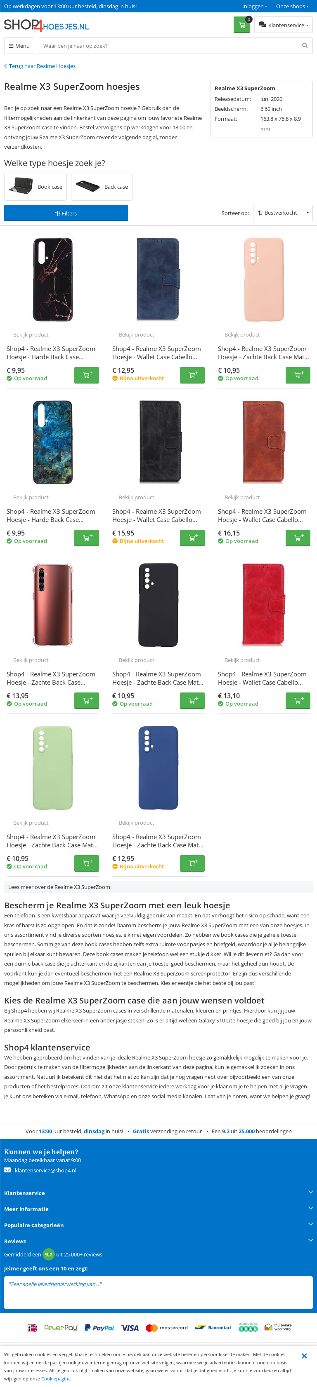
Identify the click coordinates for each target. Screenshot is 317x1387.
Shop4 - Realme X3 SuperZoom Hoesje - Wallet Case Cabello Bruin (262, 519)
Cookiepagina (56, 1378)
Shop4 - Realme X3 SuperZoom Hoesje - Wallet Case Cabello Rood (262, 682)
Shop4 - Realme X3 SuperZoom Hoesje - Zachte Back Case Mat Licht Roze (262, 356)
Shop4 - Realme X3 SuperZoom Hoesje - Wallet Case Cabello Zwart (156, 519)
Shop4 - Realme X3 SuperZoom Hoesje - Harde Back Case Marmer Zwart (51, 356)
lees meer (113, 1284)
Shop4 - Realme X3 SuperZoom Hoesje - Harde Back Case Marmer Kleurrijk (51, 519)
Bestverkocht (281, 212)
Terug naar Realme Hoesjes (42, 66)
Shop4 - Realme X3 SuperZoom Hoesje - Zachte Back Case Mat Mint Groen (51, 845)
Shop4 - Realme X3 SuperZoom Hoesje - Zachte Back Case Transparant (51, 682)
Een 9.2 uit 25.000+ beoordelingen (45, 6)
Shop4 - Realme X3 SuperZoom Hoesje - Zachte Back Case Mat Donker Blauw (156, 845)
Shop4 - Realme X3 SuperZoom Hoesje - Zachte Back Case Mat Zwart (156, 682)
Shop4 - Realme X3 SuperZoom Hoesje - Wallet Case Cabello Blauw (156, 356)
